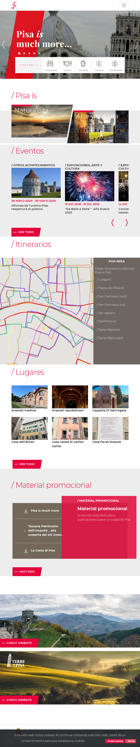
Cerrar (131, 741)
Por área (117, 261)
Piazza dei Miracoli (110, 288)
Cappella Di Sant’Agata (109, 410)
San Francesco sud (111, 304)
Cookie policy (115, 741)
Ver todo (26, 232)
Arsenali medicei (23, 410)
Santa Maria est (108, 329)
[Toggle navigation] (124, 5)
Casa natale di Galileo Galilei (68, 444)
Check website (19, 643)
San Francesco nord (112, 296)
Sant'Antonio (106, 321)
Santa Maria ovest (110, 338)
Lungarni (104, 279)
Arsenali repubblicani (68, 410)
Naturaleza (31, 110)
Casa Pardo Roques (106, 442)
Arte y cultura (97, 116)
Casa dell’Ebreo (22, 442)
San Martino (106, 313)
